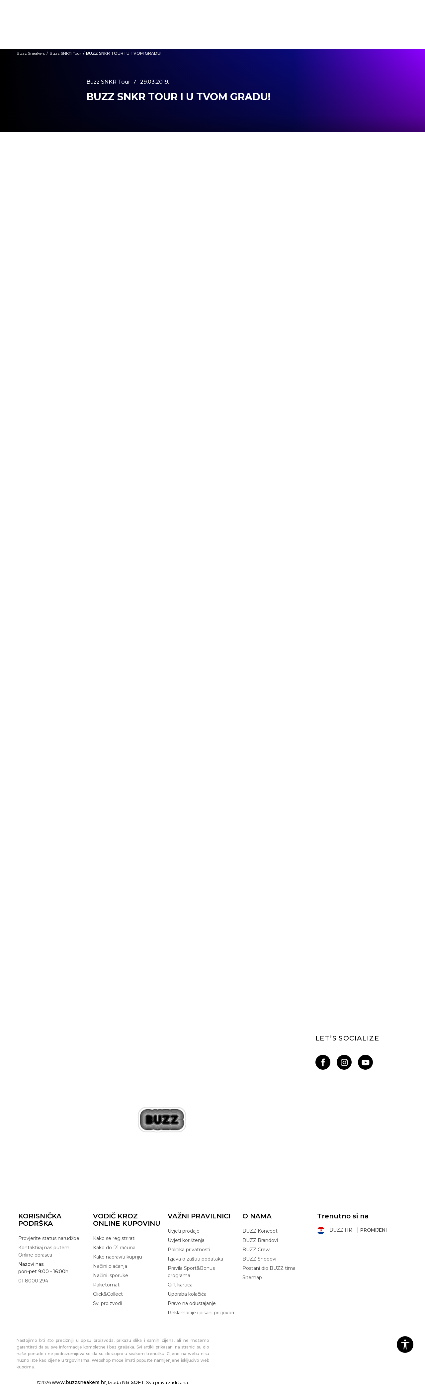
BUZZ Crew (256, 1250)
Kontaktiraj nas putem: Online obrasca (44, 1251)
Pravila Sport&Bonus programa (191, 1271)
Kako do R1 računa (114, 1248)
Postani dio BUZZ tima (269, 1268)
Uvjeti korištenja (186, 1240)
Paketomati (107, 1285)
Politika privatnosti (189, 1250)
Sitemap (252, 1277)
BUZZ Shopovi (259, 1259)
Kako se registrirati (114, 1238)
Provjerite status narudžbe (48, 1238)
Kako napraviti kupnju (117, 1257)
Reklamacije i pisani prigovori (201, 1313)
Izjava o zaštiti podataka (195, 1259)
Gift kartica (180, 1285)
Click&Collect (108, 1294)
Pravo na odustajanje (192, 1303)
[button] (405, 1344)
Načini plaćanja (110, 1266)
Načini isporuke (110, 1275)
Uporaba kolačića (187, 1294)
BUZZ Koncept (260, 1231)
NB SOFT (133, 1382)
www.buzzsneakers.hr (79, 1382)
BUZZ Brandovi (260, 1240)
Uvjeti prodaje (184, 1231)
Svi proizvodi (107, 1303)
